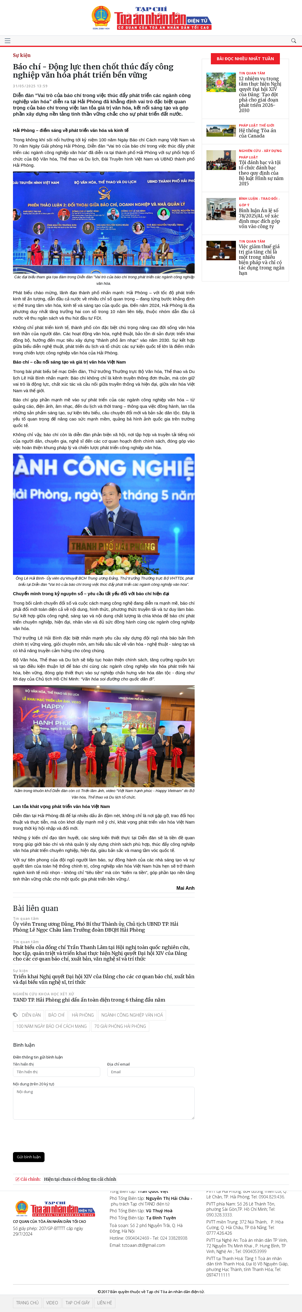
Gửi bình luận (29, 1156)
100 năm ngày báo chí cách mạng (51, 1026)
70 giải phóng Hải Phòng (120, 1026)
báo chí (56, 1015)
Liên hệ (104, 1303)
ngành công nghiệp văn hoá (132, 1015)
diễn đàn (31, 1015)
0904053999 (254, 1251)
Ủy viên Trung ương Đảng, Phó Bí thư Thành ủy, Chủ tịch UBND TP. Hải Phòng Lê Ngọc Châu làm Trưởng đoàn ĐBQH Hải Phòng (95, 927)
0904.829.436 (271, 1197)
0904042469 (137, 1238)
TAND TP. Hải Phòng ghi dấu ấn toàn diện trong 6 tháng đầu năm (89, 1000)
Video (52, 1303)
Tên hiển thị (23, 1064)
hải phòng (83, 1015)
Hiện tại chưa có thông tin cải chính (80, 1179)
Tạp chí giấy (78, 1303)
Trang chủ (27, 1303)
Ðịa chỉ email (118, 1064)
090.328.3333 (219, 1215)
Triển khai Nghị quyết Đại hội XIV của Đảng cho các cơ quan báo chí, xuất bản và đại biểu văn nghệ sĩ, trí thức (103, 979)
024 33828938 (173, 1238)
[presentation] (58, 1135)
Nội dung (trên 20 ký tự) (33, 1084)
